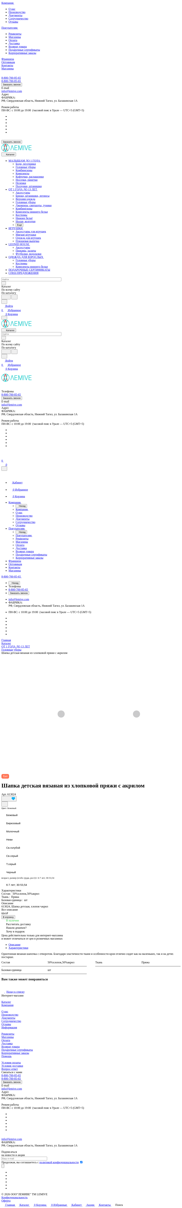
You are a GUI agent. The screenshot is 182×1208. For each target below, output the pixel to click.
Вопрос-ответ (9, 1068)
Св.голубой (13, 847)
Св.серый (12, 855)
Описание (14, 944)
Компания (7, 1005)
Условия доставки (12, 1065)
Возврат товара (18, 46)
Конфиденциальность (14, 1197)
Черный (11, 872)
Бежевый (12, 815)
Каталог (6, 1001)
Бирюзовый (13, 823)
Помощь (6, 1056)
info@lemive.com (11, 91)
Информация (9, 1027)
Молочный (12, 831)
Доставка (14, 43)
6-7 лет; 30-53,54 (16, 884)
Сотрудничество (18, 18)
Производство (17, 12)
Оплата (13, 40)
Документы (15, 15)
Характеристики (18, 947)
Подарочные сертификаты (24, 49)
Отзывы (13, 21)
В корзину (8, 917)
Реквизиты (15, 33)
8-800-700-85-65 (11, 77)
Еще (19, 225)
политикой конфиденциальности (59, 1162)
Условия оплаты (11, 1062)
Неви (9, 839)
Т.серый (11, 864)
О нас (12, 8)
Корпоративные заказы (22, 52)
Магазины (15, 37)
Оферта (5, 1200)
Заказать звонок (12, 84)
